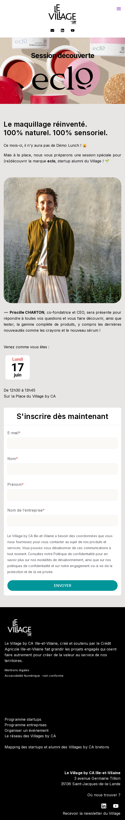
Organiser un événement (26, 730)
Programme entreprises (26, 725)
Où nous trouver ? (103, 795)
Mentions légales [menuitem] (17, 670)
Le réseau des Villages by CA (30, 736)
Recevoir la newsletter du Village (91, 813)
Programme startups (23, 719)
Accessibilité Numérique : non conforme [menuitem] (34, 675)
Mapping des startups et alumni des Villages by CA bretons (57, 747)
